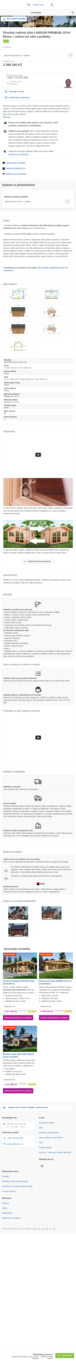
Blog (41, 1143)
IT (50, 1244)
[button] (73, 13)
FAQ (41, 1158)
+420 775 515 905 (17, 93)
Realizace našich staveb (49, 1148)
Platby (4, 1223)
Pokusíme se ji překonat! (18, 170)
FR (43, 1244)
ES (54, 1244)
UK (39, 1244)
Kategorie (35, 13)
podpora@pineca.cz (15, 1159)
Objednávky (7, 1228)
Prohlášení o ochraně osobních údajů (17, 1202)
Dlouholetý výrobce (47, 1138)
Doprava (5, 1218)
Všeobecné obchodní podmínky (15, 1197)
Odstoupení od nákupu (11, 1233)
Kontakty (5, 1192)
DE (47, 1244)
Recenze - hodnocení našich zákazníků (55, 1168)
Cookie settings (45, 1163)
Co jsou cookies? (9, 1206)
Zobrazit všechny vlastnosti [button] (37, 577)
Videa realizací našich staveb (51, 1153)
